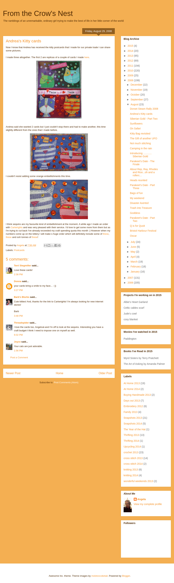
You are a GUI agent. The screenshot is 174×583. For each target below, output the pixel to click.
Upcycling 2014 (132, 446)
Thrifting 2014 (131, 440)
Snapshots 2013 (133, 417)
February (135, 266)
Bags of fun (136, 193)
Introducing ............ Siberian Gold (141, 155)
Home (59, 373)
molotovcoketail (99, 575)
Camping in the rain (141, 148)
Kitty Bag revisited (140, 133)
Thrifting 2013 (131, 435)
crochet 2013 (131, 452)
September (137, 99)
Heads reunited (138, 180)
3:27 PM (18, 290)
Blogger (126, 575)
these (106, 234)
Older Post (105, 373)
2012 (131, 60)
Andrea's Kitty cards (141, 113)
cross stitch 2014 (133, 463)
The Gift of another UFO (143, 138)
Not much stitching (140, 143)
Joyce (17, 341)
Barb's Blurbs (21, 297)
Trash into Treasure (141, 207)
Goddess (135, 213)
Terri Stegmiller (22, 265)
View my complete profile (148, 504)
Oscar (133, 235)
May (133, 251)
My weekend (137, 198)
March (134, 261)
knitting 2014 (131, 475)
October (135, 94)
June (133, 246)
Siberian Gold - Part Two (144, 118)
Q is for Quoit (137, 225)
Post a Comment (19, 357)
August (134, 104)
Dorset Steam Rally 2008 (144, 108)
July (133, 241)
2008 (131, 80)
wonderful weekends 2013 (138, 481)
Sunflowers (136, 123)
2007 (131, 277)
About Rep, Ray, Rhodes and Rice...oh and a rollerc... (144, 172)
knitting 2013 (131, 469)
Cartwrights (17, 227)
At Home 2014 (132, 389)
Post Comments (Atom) (66, 382)
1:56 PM (18, 350)
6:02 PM (18, 334)
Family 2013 (130, 412)
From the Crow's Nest (38, 13)
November (136, 89)
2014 (131, 50)
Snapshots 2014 (133, 423)
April (133, 256)
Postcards (19, 250)
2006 (131, 282)
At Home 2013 (132, 383)
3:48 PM (18, 315)
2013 (131, 55)
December (136, 84)
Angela (141, 499)
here (86, 57)
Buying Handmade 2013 (137, 394)
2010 (131, 70)
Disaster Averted (139, 203)
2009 (131, 75)
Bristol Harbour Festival (143, 230)
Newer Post (13, 373)
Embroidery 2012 (133, 406)
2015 (131, 45)
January (135, 271)
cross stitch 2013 (133, 458)
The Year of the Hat (135, 429)
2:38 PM (18, 274)
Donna (17, 281)
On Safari (135, 128)
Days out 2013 (132, 400)
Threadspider (21, 322)
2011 (131, 65)
